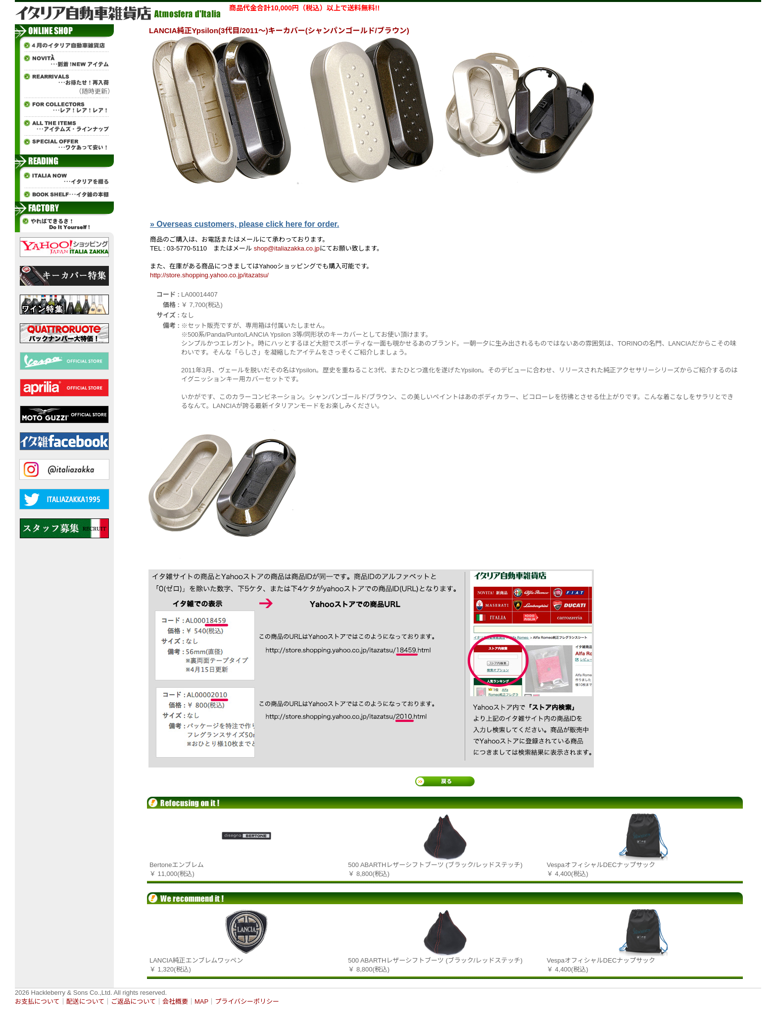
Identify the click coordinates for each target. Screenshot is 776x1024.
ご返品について (133, 1001)
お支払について (37, 1001)
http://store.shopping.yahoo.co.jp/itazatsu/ (209, 275)
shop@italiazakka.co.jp (287, 248)
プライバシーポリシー (247, 1001)
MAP (201, 1001)
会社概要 (175, 1001)
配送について (85, 1001)
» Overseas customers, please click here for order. (244, 224)
